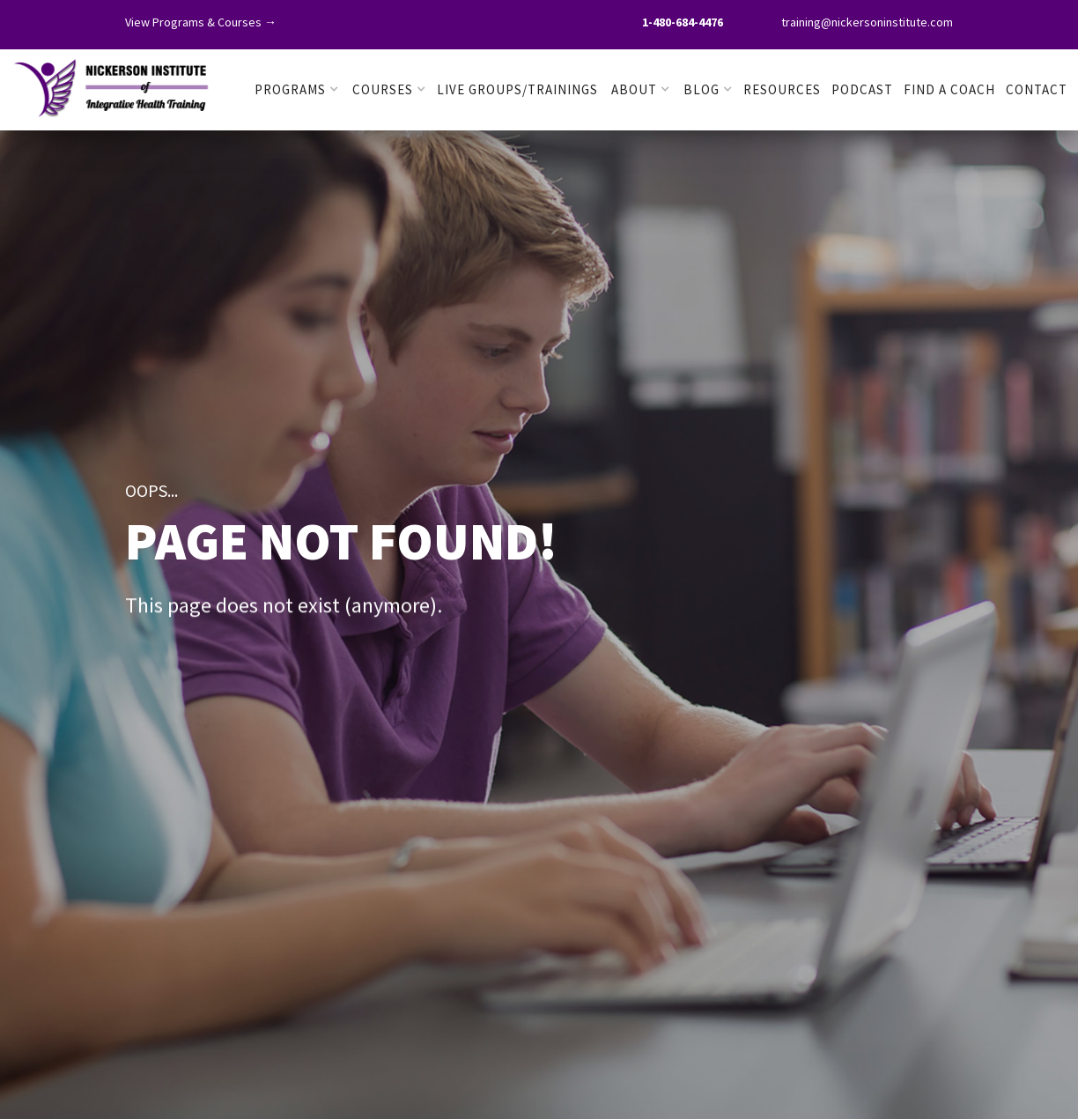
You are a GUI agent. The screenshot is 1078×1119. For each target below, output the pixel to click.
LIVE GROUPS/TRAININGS (517, 89)
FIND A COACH (949, 89)
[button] (297, 89)
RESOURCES (782, 89)
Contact (1036, 89)
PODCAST (862, 89)
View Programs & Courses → (201, 22)
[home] (112, 84)
